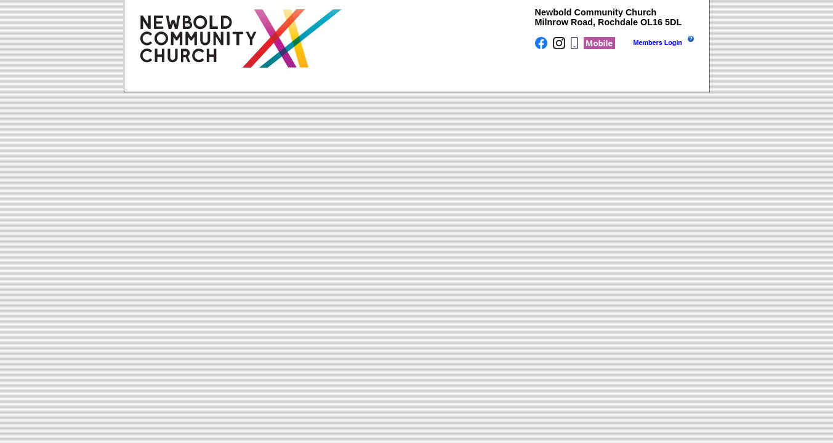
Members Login (658, 42)
